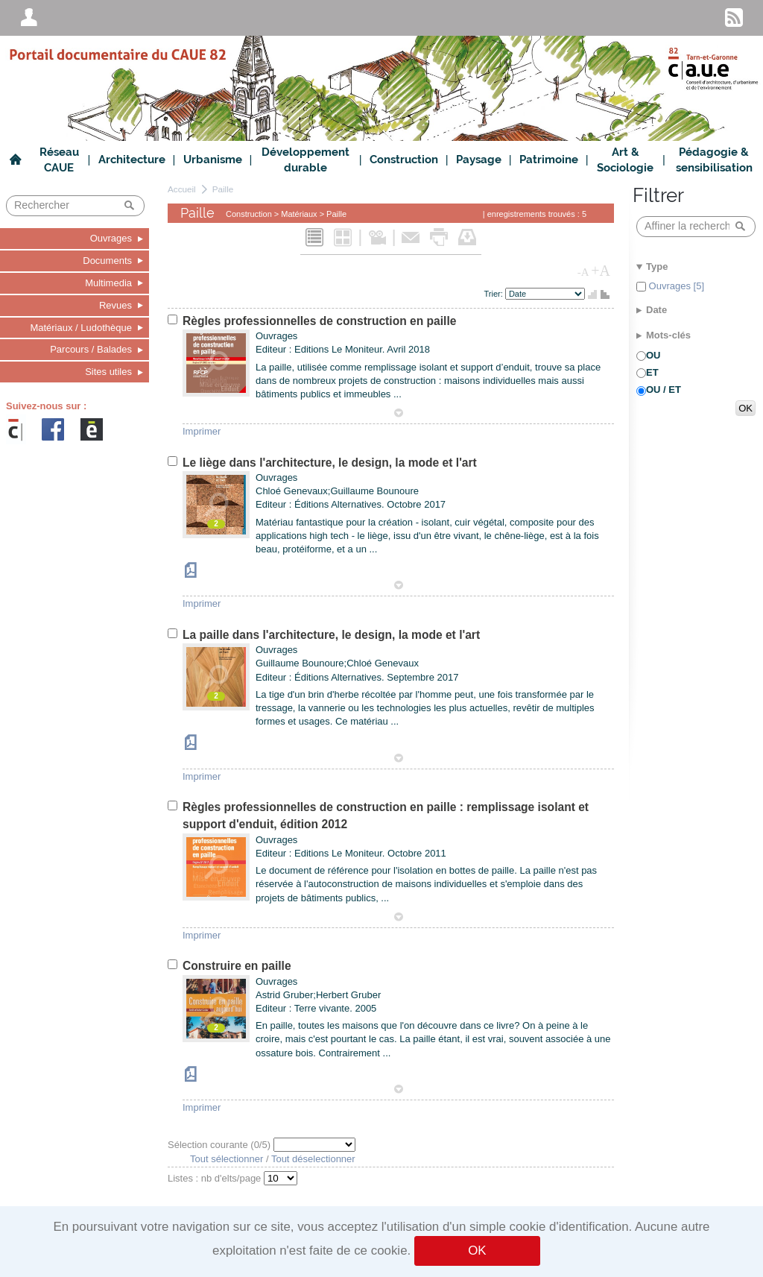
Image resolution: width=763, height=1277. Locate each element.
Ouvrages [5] (675, 285)
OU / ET (663, 389)
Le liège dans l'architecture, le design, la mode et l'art (330, 462)
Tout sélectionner (226, 1158)
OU (653, 355)
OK (477, 1250)
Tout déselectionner (313, 1158)
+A (600, 270)
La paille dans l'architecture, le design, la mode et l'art (331, 634)
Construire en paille (237, 965)
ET (652, 372)
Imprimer (202, 431)
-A (583, 272)
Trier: (494, 293)
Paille (223, 189)
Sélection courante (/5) (220, 1144)
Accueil (182, 189)
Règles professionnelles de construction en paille (319, 321)
